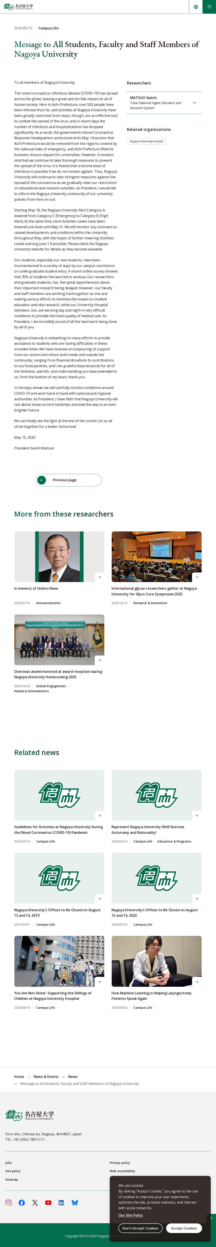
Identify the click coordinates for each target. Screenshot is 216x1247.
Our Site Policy (130, 1215)
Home (19, 1074)
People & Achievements (31, 689)
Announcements (48, 601)
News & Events (46, 1074)
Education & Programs (174, 839)
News (73, 1074)
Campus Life (45, 839)
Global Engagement (51, 684)
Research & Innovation (150, 601)
